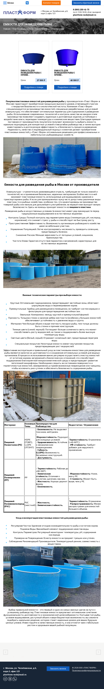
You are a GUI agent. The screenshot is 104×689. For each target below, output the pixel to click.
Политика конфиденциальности (86, 670)
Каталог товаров (51, 2)
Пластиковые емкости (22, 29)
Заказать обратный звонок (86, 2)
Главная (6, 29)
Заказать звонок (58, 668)
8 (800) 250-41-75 (81, 9)
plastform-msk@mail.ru (84, 14)
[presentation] (5, 652)
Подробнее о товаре (33, 87)
